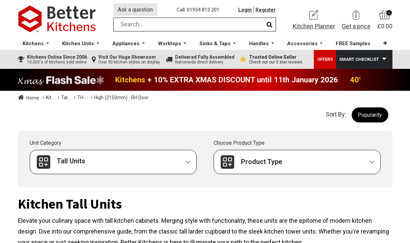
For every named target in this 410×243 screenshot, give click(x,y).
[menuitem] (353, 44)
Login (245, 10)
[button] (385, 44)
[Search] (269, 24)
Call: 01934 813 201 (198, 10)
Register (266, 10)
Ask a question (135, 9)
